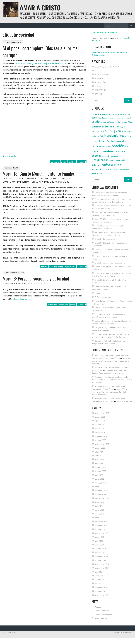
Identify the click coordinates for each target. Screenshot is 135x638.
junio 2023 (99, 456)
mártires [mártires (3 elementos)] (108, 147)
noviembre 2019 (101, 556)
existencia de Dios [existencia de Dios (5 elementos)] (100, 131)
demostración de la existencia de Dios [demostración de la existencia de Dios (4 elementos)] (116, 122)
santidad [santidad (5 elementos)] (109, 169)
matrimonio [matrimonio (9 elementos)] (100, 140)
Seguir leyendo (10, 156)
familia (44, 266)
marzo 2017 (99, 576)
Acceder (98, 607)
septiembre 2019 (102, 564)
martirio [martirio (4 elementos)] (128, 136)
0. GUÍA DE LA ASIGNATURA (107, 67)
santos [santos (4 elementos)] (117, 169)
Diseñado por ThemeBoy (123, 632)
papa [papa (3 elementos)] (126, 147)
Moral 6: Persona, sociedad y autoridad (36, 278)
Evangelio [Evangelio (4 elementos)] (122, 127)
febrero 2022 (100, 483)
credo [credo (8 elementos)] (96, 121)
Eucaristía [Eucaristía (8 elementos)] (111, 126)
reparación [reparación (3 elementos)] (114, 156)
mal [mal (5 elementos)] (101, 135)
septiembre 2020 (102, 533)
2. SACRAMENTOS (103, 74)
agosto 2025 (100, 417)
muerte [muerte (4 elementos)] (102, 146)
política (72, 162)
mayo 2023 (99, 459)
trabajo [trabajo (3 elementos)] (94, 173)
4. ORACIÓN (100, 82)
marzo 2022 (99, 479)
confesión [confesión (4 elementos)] (103, 118)
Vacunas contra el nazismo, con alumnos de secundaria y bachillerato (111, 361)
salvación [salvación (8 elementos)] (98, 169)
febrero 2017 (100, 579)
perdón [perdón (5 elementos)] (121, 151)
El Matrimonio (100, 293)
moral (73, 304)
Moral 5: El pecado (124, 401)
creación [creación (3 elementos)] (129, 118)
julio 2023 (99, 452)
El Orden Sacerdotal (103, 297)
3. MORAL (99, 78)
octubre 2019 (100, 560)
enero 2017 (99, 583)
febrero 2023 (100, 467)
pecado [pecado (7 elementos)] (96, 151)
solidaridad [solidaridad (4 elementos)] (124, 169)
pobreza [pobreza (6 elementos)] (96, 155)
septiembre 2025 (102, 413)
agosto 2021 (100, 502)
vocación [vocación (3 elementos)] (99, 173)
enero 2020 (99, 552)
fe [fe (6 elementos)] (111, 131)
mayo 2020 (99, 537)
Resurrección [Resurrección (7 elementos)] (100, 159)
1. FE (97, 70)
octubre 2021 (100, 494)
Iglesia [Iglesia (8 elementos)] (117, 131)
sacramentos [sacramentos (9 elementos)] (101, 164)
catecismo (63, 304)
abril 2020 (99, 541)
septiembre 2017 (102, 568)
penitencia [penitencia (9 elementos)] (109, 151)
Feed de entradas (102, 611)
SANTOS (98, 94)
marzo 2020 (99, 545)
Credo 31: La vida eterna (105, 239)
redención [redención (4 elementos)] (106, 156)
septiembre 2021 (102, 498)
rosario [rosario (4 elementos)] (112, 160)
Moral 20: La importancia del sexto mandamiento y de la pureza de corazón (109, 392)
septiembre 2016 (102, 595)
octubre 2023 (100, 440)
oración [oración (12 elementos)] (118, 145)
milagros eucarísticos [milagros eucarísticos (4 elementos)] (118, 141)
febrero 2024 (100, 425)
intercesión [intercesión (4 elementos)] (127, 131)
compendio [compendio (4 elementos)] (109, 114)
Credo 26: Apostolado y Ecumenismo (110, 263)
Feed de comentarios (103, 614)
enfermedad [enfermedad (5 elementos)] (98, 126)
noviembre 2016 (101, 587)
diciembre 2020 (101, 521)
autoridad (52, 304)
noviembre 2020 (101, 525)
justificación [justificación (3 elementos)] (96, 136)
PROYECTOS (100, 90)
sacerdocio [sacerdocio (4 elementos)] (120, 160)
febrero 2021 (100, 514)
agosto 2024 (100, 421)
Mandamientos (56, 266)
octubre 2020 (100, 529)
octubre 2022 (100, 471)
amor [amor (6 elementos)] (95, 113)
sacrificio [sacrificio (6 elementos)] (116, 164)
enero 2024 (99, 428)
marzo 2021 (99, 510)
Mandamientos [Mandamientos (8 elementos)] (114, 135)
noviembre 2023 (101, 436)
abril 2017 (99, 572)
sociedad (82, 162)
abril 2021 (99, 506)
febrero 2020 (100, 548)
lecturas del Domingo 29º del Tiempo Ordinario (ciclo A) (40, 63)
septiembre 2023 (102, 444)
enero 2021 (99, 517)
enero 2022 (99, 486)
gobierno (55, 162)
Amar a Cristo (40, 7)
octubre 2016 (100, 591)
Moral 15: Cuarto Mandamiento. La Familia (38, 173)
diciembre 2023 (101, 432)
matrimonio (70, 266)
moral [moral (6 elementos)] (95, 146)
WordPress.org (101, 618)
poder (64, 162)
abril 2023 (99, 463)
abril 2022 (99, 475)
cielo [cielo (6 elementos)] (101, 113)
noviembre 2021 (101, 490)
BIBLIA (98, 86)
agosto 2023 (100, 448)
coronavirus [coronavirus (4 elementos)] (120, 118)
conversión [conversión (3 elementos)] (111, 118)
